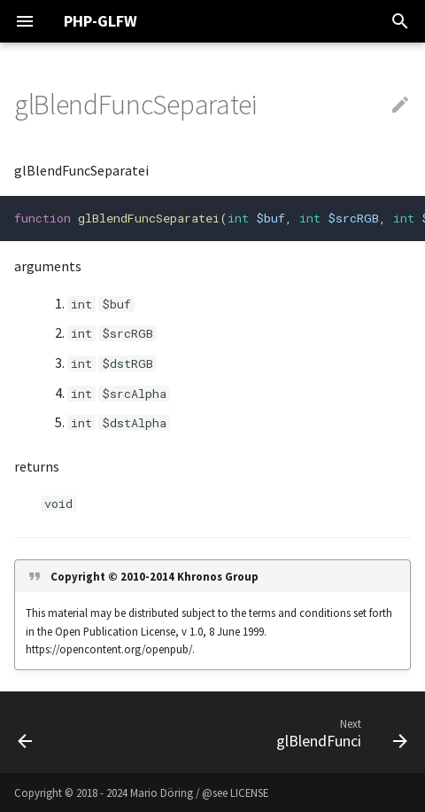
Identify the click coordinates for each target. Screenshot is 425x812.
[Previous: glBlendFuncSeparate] (26, 732)
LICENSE (249, 792)
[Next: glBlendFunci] (339, 732)
